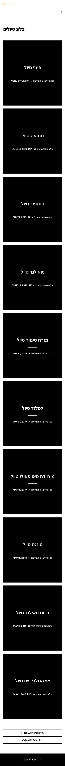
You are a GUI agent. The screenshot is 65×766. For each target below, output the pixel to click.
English (8, 4)
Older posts (31, 739)
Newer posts (34, 733)
